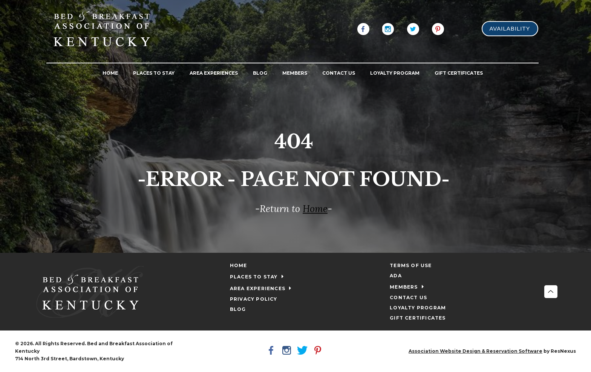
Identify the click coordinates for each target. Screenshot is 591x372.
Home (315, 209)
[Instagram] (388, 28)
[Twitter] (413, 28)
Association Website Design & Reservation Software (475, 351)
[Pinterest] (438, 28)
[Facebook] (363, 28)
